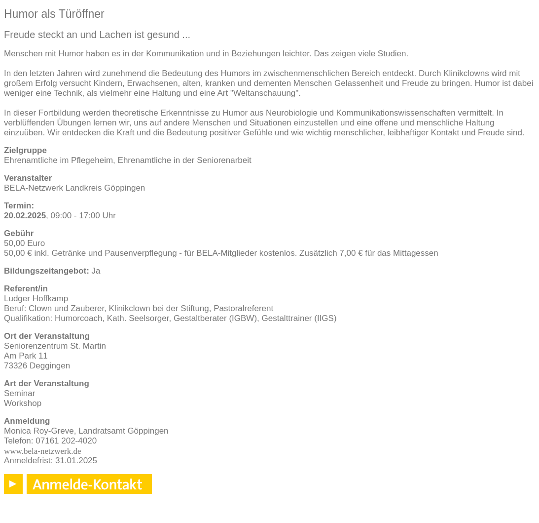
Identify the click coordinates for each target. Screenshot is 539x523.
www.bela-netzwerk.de (42, 450)
